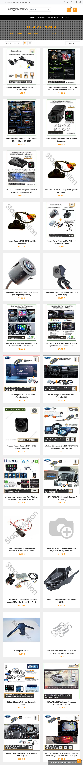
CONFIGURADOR (34, 33)
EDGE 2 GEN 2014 (67, 33)
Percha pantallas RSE (21, 651)
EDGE (54, 33)
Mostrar (9, 43)
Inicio (11, 33)
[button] (62, 17)
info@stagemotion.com (24, 2)
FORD (46, 33)
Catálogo (20, 33)
